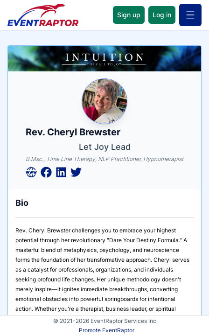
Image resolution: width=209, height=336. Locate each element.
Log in (162, 15)
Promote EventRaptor (106, 330)
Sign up (128, 15)
